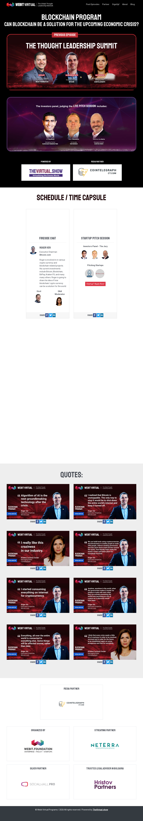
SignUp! (115, 4)
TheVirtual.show (100, 810)
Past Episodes (92, 4)
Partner (105, 4)
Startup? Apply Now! (95, 284)
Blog (132, 4)
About (125, 4)
